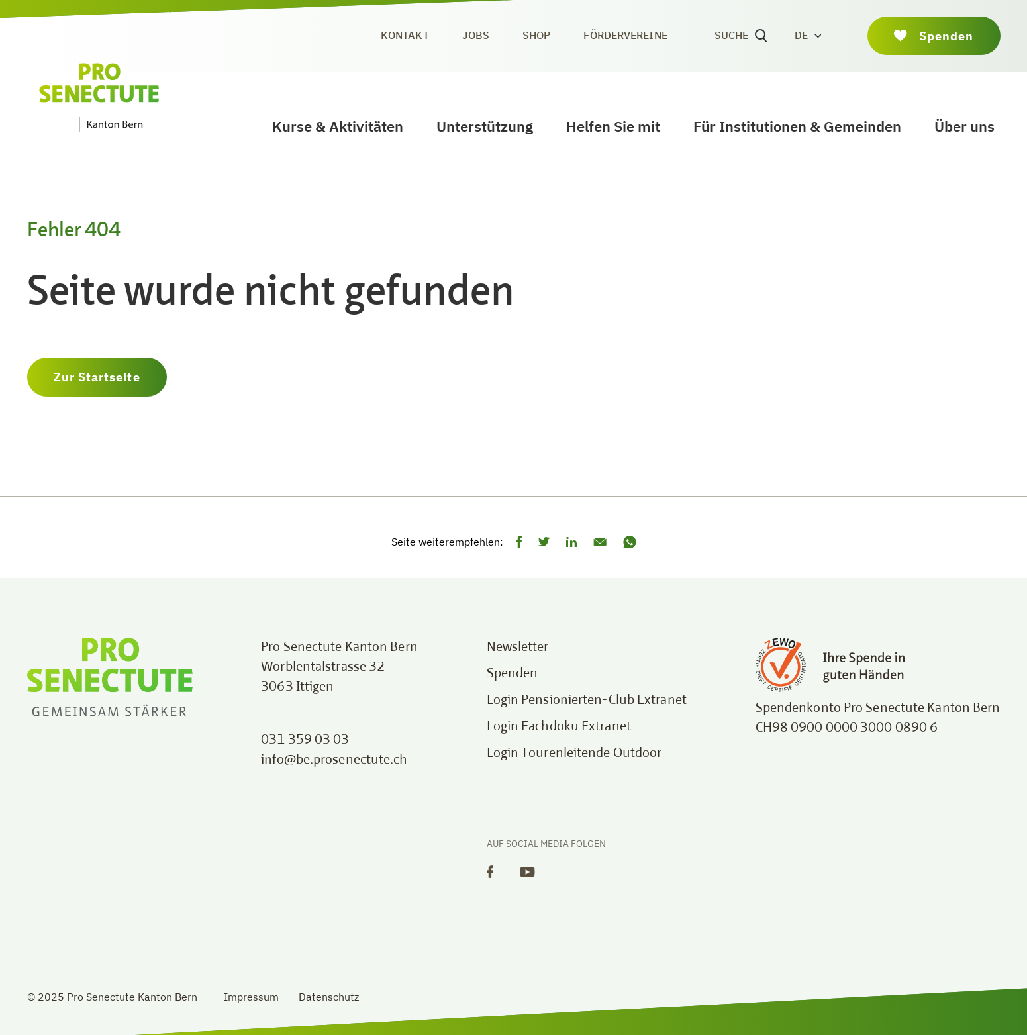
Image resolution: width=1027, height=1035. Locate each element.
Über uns (964, 126)
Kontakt (405, 35)
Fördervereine (625, 35)
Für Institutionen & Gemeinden (797, 126)
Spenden (512, 674)
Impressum (251, 996)
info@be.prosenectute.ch (334, 760)
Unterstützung (484, 126)
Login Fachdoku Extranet (559, 727)
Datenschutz (329, 996)
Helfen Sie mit (613, 126)
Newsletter (518, 647)
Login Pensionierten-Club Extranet (587, 700)
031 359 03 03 (305, 740)
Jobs (475, 35)
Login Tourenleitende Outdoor (574, 753)
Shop (536, 35)
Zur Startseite (97, 377)
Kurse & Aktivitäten (337, 126)
